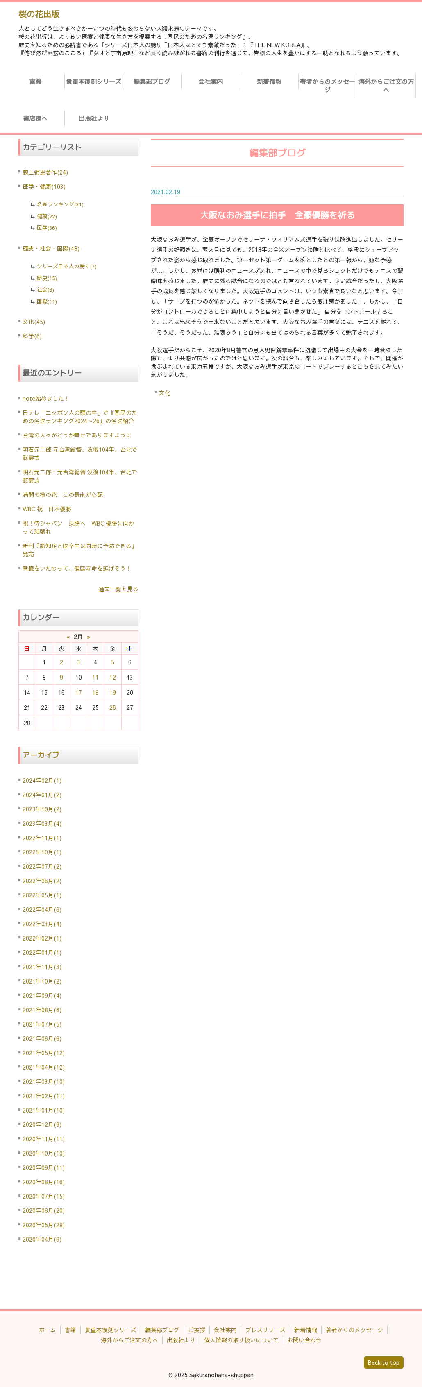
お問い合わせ (304, 1340)
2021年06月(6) (42, 1038)
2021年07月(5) (42, 1024)
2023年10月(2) (42, 809)
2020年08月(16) (44, 1182)
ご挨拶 (196, 1330)
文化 (164, 393)
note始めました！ (46, 398)
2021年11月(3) (42, 967)
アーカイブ (41, 755)
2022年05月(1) (42, 895)
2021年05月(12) (44, 1053)
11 (95, 677)
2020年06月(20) (44, 1210)
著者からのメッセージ (327, 85)
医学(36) (47, 227)
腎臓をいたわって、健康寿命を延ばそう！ (77, 568)
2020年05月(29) (44, 1225)
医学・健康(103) (44, 186)
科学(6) (32, 336)
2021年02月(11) (44, 1096)
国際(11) (47, 301)
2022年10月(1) (42, 852)
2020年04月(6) (42, 1239)
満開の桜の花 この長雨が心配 (63, 494)
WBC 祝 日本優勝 (47, 509)
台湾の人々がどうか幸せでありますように (77, 435)
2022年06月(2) (42, 881)
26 (112, 707)
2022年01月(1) (42, 952)
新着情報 (269, 81)
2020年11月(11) (44, 1139)
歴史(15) (47, 278)
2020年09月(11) (44, 1167)
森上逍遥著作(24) (45, 172)
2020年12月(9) (42, 1124)
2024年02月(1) (42, 780)
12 (112, 677)
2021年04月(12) (44, 1067)
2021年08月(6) (42, 1010)
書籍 (35, 81)
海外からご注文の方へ (386, 85)
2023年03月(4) (42, 823)
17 (78, 692)
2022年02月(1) (42, 938)
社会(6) (45, 289)
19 (112, 692)
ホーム (47, 1330)
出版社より (94, 118)
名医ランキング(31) (60, 204)
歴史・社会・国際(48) (51, 248)
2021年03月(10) (44, 1081)
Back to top (383, 1362)
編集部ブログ (152, 81)
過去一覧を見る (118, 589)
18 (95, 692)
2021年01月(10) (44, 1110)
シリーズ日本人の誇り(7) (67, 266)
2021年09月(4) (42, 995)
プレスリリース (265, 1330)
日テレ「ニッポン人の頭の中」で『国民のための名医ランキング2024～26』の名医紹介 (80, 416)
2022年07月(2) (42, 866)
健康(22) (47, 216)
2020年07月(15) (44, 1196)
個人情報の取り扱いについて (241, 1340)
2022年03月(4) (42, 924)
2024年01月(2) (42, 795)
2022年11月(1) (42, 838)
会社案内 (210, 81)
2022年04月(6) (42, 909)
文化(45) (34, 321)
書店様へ (35, 118)
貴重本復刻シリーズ (93, 81)
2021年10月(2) (42, 981)
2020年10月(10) (44, 1153)
